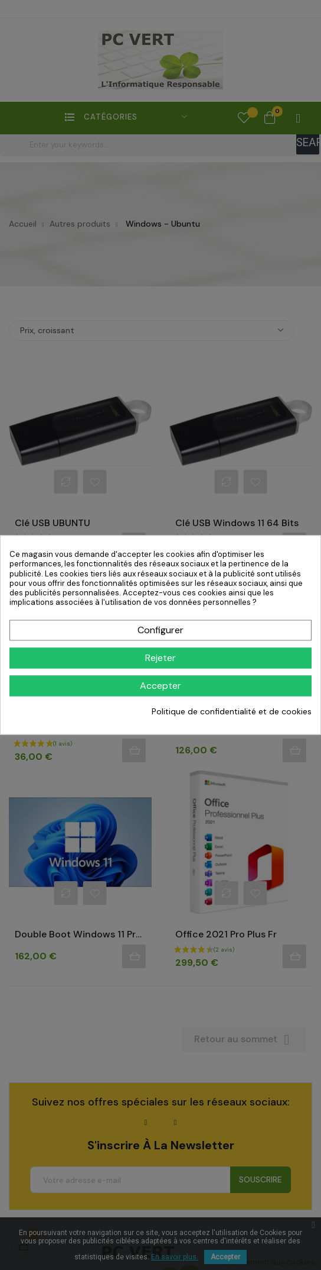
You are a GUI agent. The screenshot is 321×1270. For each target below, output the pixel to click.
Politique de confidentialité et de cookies (232, 711)
